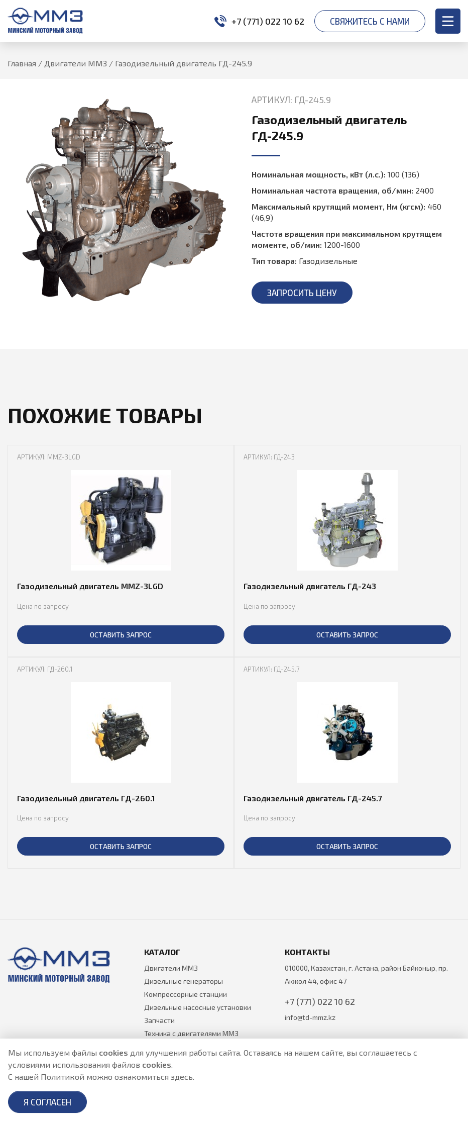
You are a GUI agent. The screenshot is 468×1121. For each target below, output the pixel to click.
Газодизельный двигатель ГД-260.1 (86, 798)
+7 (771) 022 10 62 (259, 21)
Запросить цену (302, 293)
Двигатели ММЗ (171, 968)
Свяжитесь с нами (370, 21)
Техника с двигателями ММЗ (191, 1033)
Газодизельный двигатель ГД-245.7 (313, 798)
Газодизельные (328, 260)
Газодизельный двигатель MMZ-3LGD (90, 586)
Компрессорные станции (185, 994)
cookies (113, 1052)
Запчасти (159, 1020)
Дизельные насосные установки (197, 1007)
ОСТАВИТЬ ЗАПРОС (121, 634)
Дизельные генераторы (183, 981)
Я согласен (47, 1102)
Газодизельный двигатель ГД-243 (310, 586)
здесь (182, 1076)
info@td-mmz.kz (310, 1017)
